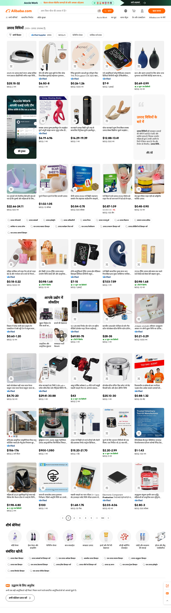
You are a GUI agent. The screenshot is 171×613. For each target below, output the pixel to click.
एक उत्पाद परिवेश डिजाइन (39, 571)
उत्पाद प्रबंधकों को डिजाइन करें (39, 558)
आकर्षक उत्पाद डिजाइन (89, 558)
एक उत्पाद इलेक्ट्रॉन (150, 565)
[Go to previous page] (62, 518)
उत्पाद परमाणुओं (102, 220)
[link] (167, 586)
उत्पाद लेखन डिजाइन (15, 558)
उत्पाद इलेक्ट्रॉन (49, 220)
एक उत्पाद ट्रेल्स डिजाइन (128, 565)
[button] (99, 11)
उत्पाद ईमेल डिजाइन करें (62, 565)
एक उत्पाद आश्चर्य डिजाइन (17, 233)
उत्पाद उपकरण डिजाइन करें (110, 226)
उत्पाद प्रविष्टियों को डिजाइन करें (136, 226)
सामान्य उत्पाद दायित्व (142, 220)
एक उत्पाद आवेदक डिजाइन (66, 558)
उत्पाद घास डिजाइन (15, 565)
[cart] (134, 11)
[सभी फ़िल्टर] (15, 35)
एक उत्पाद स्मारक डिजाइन (113, 558)
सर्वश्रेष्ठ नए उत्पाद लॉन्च (16, 226)
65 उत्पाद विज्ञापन (121, 220)
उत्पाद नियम (85, 220)
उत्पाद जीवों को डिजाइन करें (86, 565)
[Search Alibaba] (68, 10)
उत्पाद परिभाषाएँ (14, 220)
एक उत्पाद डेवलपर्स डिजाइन (38, 565)
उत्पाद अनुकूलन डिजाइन (137, 558)
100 (102, 518)
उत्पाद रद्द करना (108, 565)
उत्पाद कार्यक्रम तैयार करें (64, 226)
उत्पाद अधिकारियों (68, 220)
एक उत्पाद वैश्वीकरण (87, 226)
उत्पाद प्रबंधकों (32, 220)
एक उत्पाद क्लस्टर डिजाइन (40, 226)
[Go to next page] (108, 518)
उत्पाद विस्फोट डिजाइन (16, 571)
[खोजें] (108, 11)
